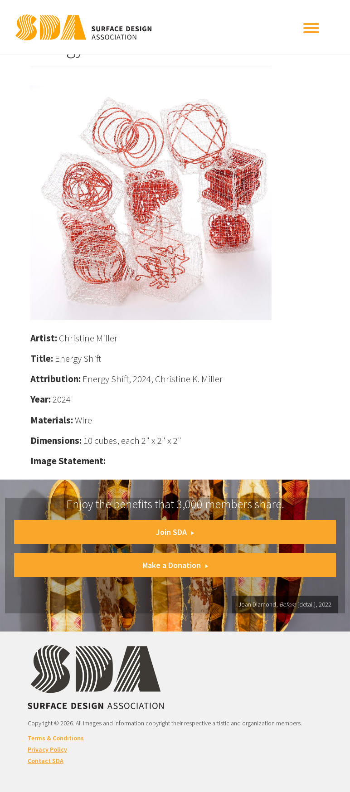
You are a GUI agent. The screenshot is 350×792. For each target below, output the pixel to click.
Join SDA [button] (175, 532)
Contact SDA (45, 761)
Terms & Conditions (56, 738)
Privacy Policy (47, 749)
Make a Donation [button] (175, 565)
